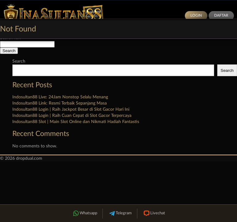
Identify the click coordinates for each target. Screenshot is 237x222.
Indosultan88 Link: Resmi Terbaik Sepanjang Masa (59, 103)
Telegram (120, 213)
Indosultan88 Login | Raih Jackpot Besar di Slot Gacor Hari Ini (70, 109)
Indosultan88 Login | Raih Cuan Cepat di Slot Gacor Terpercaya (71, 115)
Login (196, 15)
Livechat (154, 213)
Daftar (221, 15)
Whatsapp (84, 213)
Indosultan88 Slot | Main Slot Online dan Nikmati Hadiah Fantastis (75, 122)
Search (18, 61)
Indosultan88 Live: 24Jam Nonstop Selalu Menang (60, 97)
